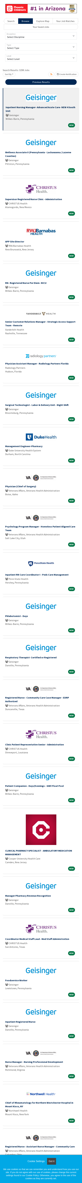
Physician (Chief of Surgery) (20, 486)
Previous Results (41, 82)
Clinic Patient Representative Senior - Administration (34, 744)
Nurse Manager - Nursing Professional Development (34, 1061)
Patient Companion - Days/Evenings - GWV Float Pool (34, 785)
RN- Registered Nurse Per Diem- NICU (26, 282)
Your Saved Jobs (41, 26)
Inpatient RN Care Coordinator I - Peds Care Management (37, 574)
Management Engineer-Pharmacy (23, 446)
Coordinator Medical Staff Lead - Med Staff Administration (37, 938)
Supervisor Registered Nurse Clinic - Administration (33, 199)
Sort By (8, 74)
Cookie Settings (36, 1161)
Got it (51, 1161)
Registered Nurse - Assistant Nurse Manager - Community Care (40, 1146)
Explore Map (42, 21)
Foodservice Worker (16, 980)
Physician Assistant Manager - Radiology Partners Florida (37, 363)
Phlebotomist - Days (16, 616)
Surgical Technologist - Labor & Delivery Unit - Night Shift (37, 404)
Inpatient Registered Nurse (20, 1021)
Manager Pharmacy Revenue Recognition (28, 895)
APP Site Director (14, 241)
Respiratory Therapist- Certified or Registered (30, 657)
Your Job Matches (65, 21)
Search (11, 21)
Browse (25, 21)
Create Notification (67, 74)
